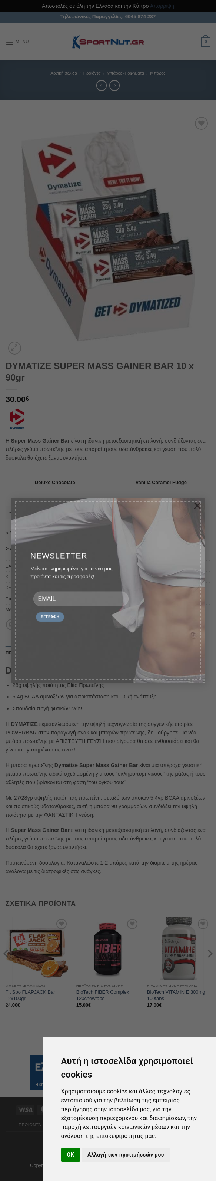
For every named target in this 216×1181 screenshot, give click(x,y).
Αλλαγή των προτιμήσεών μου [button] (125, 1155)
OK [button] (70, 1155)
